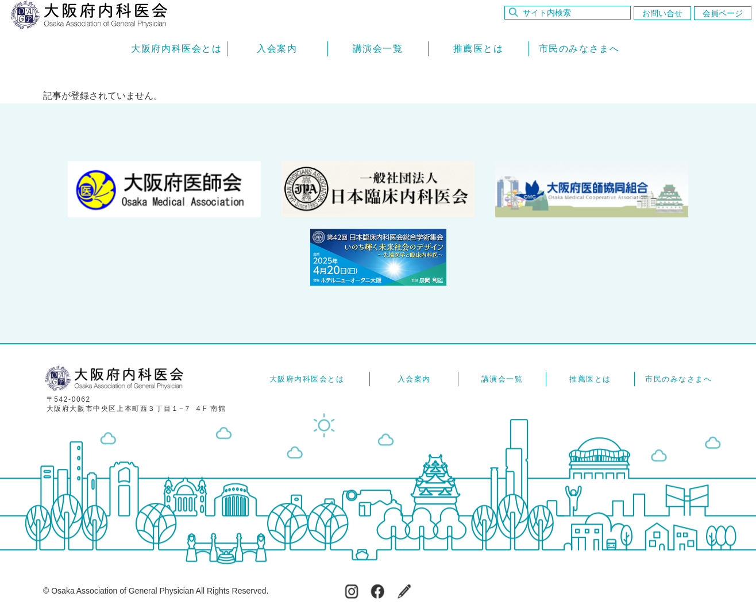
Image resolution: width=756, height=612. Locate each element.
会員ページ (723, 13)
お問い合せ (662, 13)
